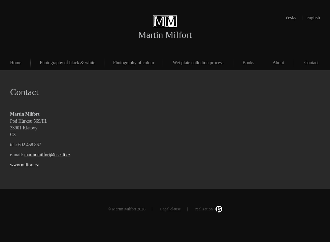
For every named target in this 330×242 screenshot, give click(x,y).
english (313, 17)
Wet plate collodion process (198, 62)
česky (291, 17)
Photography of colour (133, 62)
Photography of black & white (67, 62)
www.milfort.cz (24, 164)
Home (15, 62)
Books (248, 62)
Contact (311, 62)
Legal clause (170, 209)
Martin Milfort (165, 35)
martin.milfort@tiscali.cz (47, 154)
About (278, 62)
